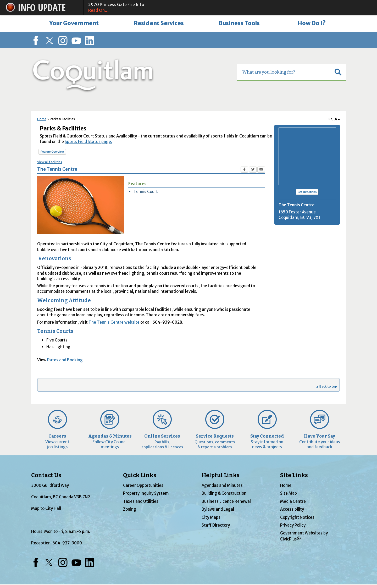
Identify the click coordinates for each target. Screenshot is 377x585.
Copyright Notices (297, 517)
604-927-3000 (67, 542)
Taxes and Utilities (140, 501)
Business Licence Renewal (226, 501)
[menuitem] (74, 23)
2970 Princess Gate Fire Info (228, 7)
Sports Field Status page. (88, 141)
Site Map (288, 493)
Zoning (129, 509)
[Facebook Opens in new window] (244, 170)
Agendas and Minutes (222, 485)
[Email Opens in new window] (261, 170)
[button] (338, 72)
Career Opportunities (143, 485)
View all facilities (49, 162)
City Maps (211, 517)
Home (41, 119)
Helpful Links (221, 475)
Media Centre (293, 501)
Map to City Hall (46, 508)
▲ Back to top (326, 386)
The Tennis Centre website (114, 322)
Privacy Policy (293, 525)
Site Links (294, 475)
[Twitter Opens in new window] (253, 170)
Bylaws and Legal (218, 509)
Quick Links (139, 475)
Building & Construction (224, 493)
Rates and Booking (65, 359)
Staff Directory (216, 525)
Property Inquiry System (146, 493)
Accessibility (292, 509)
